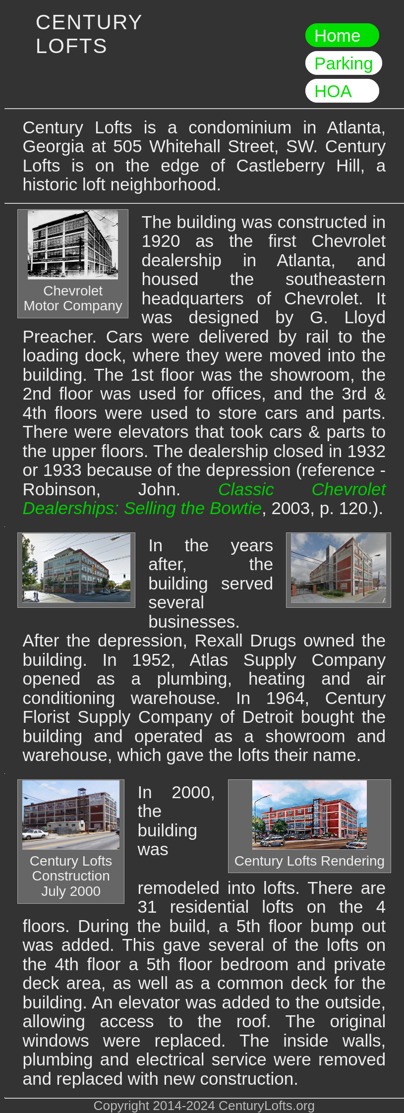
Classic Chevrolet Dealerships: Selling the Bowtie (204, 498)
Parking (343, 63)
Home (342, 35)
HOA (342, 91)
